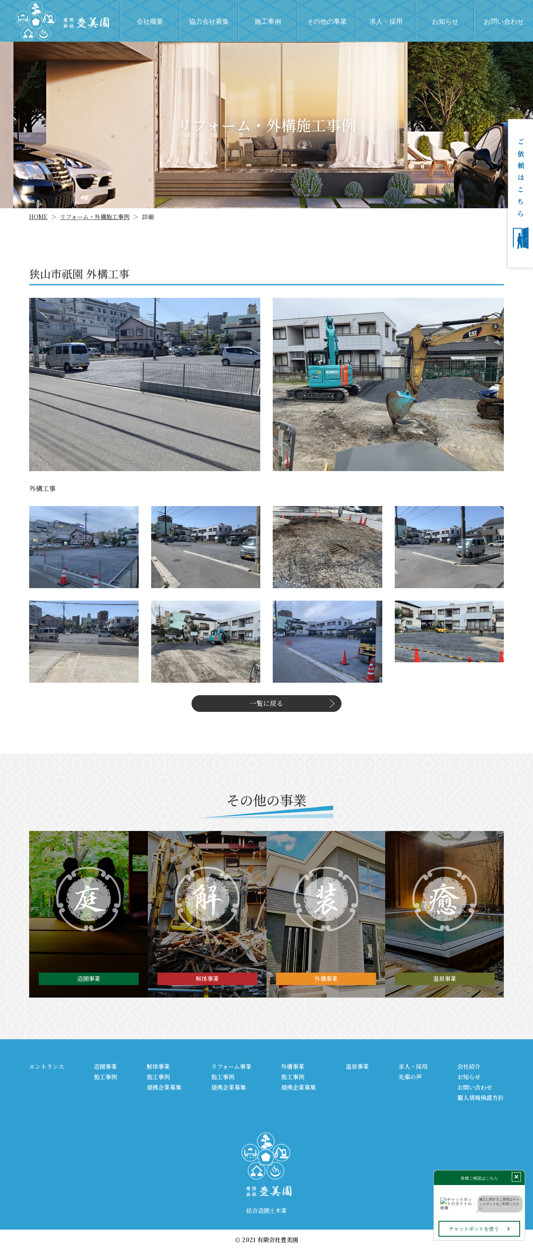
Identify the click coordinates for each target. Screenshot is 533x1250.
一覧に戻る (266, 703)
